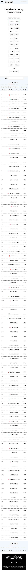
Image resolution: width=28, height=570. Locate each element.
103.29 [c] (25, 108)
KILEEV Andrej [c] (13, 363)
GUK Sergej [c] (15, 206)
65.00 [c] (25, 246)
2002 (17, 61)
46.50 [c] (25, 470)
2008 (17, 51)
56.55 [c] (25, 322)
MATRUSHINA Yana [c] (15, 434)
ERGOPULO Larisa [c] (14, 376)
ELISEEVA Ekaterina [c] (15, 296)
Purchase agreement (21, 566)
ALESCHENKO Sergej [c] (15, 470)
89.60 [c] (25, 121)
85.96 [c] (25, 130)
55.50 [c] (25, 340)
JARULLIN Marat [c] (15, 153)
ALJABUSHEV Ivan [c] (15, 247)
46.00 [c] (25, 483)
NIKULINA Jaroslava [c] (13, 515)
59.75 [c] (25, 287)
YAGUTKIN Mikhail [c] (14, 474)
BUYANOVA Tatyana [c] (13, 416)
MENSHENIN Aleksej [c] (15, 314)
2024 (17, 24)
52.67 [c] (25, 367)
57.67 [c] (25, 309)
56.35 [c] (25, 327)
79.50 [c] (25, 157)
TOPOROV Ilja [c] (15, 461)
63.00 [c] (25, 264)
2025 (11, 24)
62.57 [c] (25, 269)
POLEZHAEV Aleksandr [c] (15, 193)
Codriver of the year (14, 18)
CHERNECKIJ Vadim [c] (14, 479)
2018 (16, 34)
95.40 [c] (25, 117)
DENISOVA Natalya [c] (13, 412)
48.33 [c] (25, 443)
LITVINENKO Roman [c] (15, 126)
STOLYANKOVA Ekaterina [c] (15, 318)
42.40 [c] (25, 537)
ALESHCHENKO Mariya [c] (14, 349)
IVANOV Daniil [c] (15, 300)
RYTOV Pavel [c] (14, 135)
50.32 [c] (25, 403)
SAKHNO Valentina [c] (14, 425)
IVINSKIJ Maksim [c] (15, 282)
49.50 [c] (25, 430)
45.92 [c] (25, 492)
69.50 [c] (25, 224)
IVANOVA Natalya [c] (14, 157)
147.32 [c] (25, 94)
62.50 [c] (25, 273)
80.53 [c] (25, 148)
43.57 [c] (25, 519)
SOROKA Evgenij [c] (14, 278)
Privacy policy (14, 566)
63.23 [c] (25, 255)
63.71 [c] (25, 251)
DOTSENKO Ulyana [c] (13, 483)
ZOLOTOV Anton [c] (15, 99)
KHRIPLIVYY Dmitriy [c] (15, 148)
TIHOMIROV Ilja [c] (15, 327)
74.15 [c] (25, 202)
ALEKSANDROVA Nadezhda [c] (13, 251)
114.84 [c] (25, 99)
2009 (11, 51)
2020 (16, 31)
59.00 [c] (25, 291)
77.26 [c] (25, 175)
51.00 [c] (25, 385)
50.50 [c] (25, 398)
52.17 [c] (25, 376)
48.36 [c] (25, 439)
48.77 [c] (25, 434)
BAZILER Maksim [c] (13, 430)
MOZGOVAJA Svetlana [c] (15, 171)
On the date (14, 71)
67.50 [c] (25, 233)
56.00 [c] (25, 331)
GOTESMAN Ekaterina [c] (14, 166)
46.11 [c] (25, 479)
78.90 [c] (25, 166)
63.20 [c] (25, 260)
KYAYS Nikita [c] (14, 452)
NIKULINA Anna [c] (13, 211)
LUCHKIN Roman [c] (15, 448)
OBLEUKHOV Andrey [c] (13, 501)
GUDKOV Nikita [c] (15, 215)
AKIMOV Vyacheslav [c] (13, 385)
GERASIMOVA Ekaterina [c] (13, 403)
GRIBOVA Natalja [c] (14, 492)
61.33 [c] (25, 278)
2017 (11, 38)
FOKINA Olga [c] (14, 528)
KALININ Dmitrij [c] (13, 139)
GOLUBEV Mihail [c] (13, 488)
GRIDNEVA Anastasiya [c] (15, 372)
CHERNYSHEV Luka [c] (13, 188)
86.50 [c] (25, 126)
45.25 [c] (25, 501)
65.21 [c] (25, 242)
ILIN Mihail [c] (13, 497)
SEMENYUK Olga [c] (14, 179)
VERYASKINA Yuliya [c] (13, 439)
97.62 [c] (25, 112)
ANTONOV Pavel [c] (13, 273)
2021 (11, 31)
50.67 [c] (25, 394)
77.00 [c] (25, 179)
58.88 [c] (25, 300)
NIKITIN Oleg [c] (14, 197)
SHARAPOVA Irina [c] (15, 108)
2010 (16, 48)
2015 (11, 41)
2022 (17, 28)
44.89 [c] (25, 510)
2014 (16, 41)
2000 (16, 65)
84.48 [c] (25, 135)
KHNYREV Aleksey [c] (14, 506)
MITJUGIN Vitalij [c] (15, 224)
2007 (11, 55)
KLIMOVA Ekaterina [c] (15, 399)
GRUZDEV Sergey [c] (14, 260)
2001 (11, 65)
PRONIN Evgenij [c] (15, 394)
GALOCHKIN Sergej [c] (13, 354)
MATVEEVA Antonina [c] (15, 510)
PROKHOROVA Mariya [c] (14, 519)
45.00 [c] (25, 506)
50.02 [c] (25, 412)
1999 (14, 68)
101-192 (16, 82)
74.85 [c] (25, 193)
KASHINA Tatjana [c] (14, 331)
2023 (11, 28)
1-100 (11, 82)
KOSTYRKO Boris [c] (15, 95)
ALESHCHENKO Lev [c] (13, 233)
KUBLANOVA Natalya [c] (14, 358)
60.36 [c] (25, 282)
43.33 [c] (25, 528)
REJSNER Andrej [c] (15, 242)
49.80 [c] (25, 416)
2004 (17, 58)
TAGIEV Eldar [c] (14, 336)
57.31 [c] (25, 318)
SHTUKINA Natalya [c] (13, 537)
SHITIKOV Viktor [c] (15, 421)
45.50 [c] (25, 497)
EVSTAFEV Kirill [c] (13, 291)
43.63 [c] (25, 515)
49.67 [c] (25, 425)
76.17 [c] (25, 188)
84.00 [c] (25, 139)
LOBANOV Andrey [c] (14, 367)
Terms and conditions (7, 566)
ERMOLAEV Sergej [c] (15, 287)
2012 (16, 45)
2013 (11, 45)
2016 (16, 38)
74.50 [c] (25, 197)
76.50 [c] (25, 184)
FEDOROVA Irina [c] (13, 184)
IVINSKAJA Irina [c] (13, 202)
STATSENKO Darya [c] (13, 322)
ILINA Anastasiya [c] (13, 175)
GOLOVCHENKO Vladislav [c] (13, 264)
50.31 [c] (25, 407)
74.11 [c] (24, 206)
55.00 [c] (25, 345)
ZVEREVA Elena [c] (13, 309)
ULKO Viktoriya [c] (13, 340)
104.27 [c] (25, 103)
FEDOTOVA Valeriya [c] (13, 443)
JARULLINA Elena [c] (14, 130)
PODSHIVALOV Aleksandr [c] (15, 117)
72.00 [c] (25, 215)
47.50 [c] (25, 452)
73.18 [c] (25, 211)
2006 (17, 55)
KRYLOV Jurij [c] (15, 269)
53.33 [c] (25, 363)
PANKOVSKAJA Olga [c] (13, 345)
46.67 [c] (25, 461)
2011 (11, 48)
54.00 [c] (25, 349)
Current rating (14, 21)
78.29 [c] (25, 170)
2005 (11, 58)
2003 (11, 61)
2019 (11, 34)
